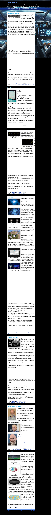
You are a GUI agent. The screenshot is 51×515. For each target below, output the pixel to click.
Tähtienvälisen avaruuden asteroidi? (13, 13)
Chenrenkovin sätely (13, 508)
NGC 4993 (24, 332)
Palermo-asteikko (23, 402)
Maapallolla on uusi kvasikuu (12, 130)
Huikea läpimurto (10, 197)
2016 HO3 (15, 193)
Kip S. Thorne (22, 449)
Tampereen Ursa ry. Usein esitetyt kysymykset (13, 9)
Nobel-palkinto (26, 449)
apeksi (14, 84)
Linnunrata (24, 84)
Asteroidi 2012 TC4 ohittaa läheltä (13, 337)
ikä (8, 332)
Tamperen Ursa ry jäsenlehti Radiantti (25, 8)
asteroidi (16, 84)
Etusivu (9, 8)
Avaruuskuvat (20, 9)
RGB (29, 332)
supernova (32, 332)
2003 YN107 (12, 193)
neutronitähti (21, 332)
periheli (30, 84)
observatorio (27, 332)
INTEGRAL (10, 332)
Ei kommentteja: (20, 83)
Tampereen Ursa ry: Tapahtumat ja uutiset (15, 8)
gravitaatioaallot (18, 449)
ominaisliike (27, 84)
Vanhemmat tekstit (32, 510)
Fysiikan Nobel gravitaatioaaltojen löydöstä (15, 406)
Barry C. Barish (12, 449)
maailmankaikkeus (17, 332)
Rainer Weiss (29, 449)
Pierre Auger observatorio (23, 508)
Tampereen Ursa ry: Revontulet (34, 8)
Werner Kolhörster (31, 508)
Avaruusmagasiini (13, 2)
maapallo (24, 193)
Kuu (19, 193)
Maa (19, 402)
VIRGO (9, 333)
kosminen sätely (17, 508)
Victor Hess (27, 508)
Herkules (22, 84)
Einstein (15, 449)
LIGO (14, 332)
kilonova (13, 332)
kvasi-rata (21, 193)
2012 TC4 (12, 402)
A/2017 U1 (12, 84)
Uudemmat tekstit (10, 510)
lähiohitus (18, 402)
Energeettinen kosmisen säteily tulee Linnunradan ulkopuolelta (18, 453)
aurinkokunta (19, 84)
